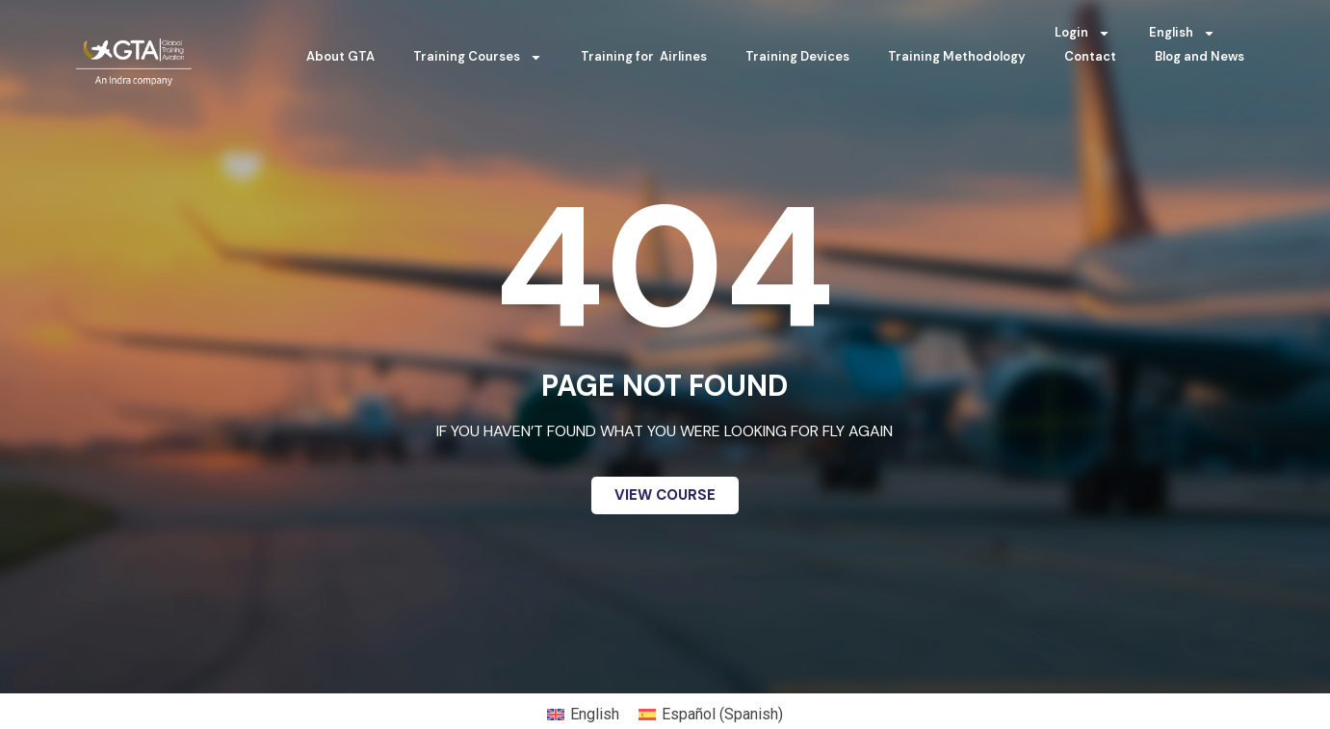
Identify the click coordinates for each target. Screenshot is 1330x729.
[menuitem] (1182, 32)
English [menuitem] (594, 714)
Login (1082, 33)
